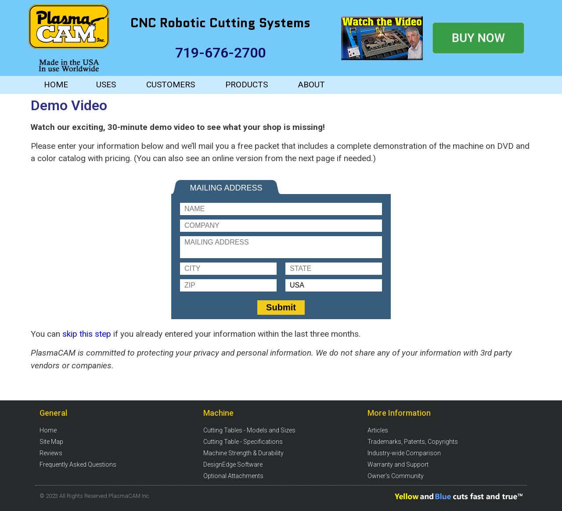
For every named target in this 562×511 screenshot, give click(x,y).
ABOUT (311, 84)
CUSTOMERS (170, 84)
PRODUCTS (246, 84)
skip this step (87, 334)
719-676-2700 (220, 52)
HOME (56, 84)
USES (106, 84)
